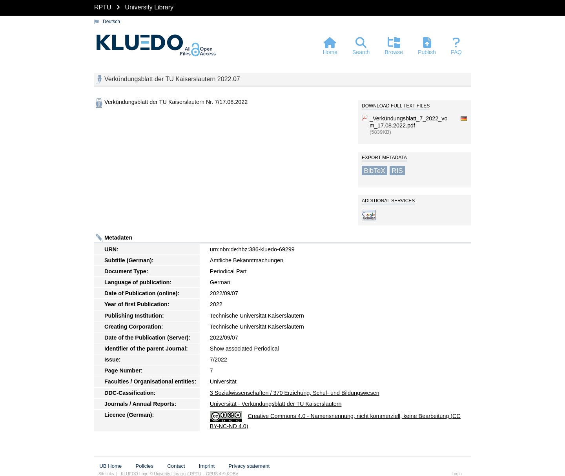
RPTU (102, 7)
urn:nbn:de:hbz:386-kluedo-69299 (252, 249)
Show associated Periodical (244, 348)
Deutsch (111, 21)
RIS (397, 170)
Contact (176, 466)
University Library (149, 7)
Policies (144, 466)
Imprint (207, 466)
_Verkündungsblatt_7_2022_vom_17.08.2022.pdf (408, 122)
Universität (223, 381)
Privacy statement (249, 466)
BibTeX (374, 170)
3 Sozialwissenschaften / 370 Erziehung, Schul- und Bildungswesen (294, 393)
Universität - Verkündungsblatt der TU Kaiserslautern (276, 404)
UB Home (110, 466)
